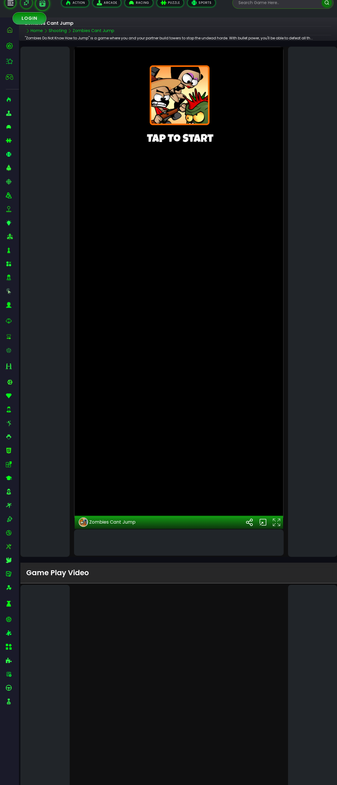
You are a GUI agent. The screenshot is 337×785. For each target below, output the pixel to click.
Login (29, 18)
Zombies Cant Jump (107, 506)
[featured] (12, 61)
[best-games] (12, 46)
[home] (12, 30)
